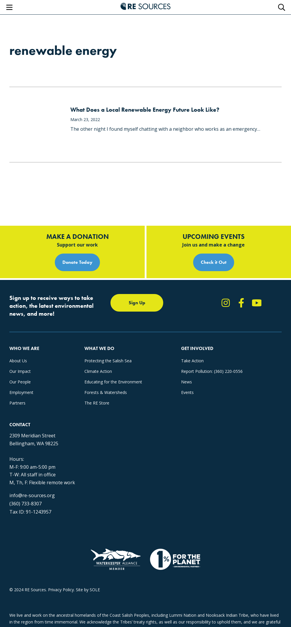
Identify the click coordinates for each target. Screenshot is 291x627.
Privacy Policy (61, 589)
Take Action (192, 360)
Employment (21, 392)
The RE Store (96, 403)
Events (187, 392)
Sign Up (137, 303)
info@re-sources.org (32, 495)
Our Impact (20, 371)
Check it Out (214, 262)
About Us (18, 360)
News (186, 382)
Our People (20, 382)
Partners (17, 403)
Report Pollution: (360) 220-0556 (212, 371)
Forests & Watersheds (105, 392)
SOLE (95, 589)
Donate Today (77, 262)
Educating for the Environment (113, 382)
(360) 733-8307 (25, 503)
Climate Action (98, 371)
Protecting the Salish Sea (108, 360)
